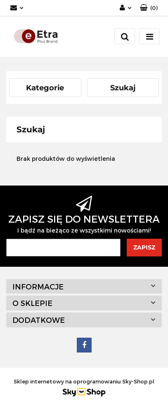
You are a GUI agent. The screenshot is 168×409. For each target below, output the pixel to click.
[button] (149, 8)
